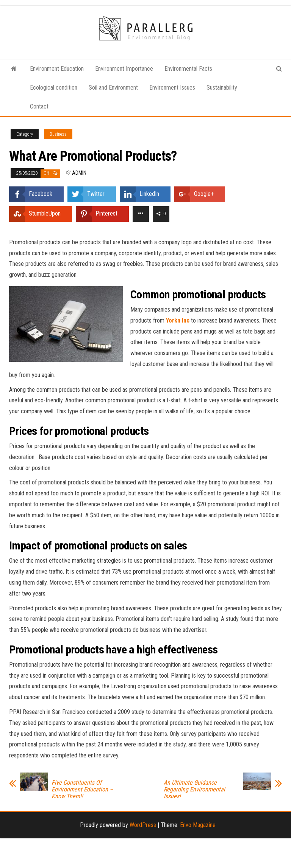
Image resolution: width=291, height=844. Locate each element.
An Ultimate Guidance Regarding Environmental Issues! (194, 789)
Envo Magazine (198, 824)
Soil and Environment (113, 87)
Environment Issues (172, 87)
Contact (39, 106)
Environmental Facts (188, 68)
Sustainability (222, 87)
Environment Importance (124, 68)
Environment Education (57, 68)
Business (58, 134)
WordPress (143, 824)
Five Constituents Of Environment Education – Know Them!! (82, 789)
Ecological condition (53, 87)
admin (79, 173)
